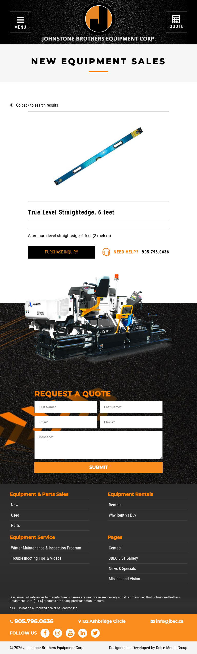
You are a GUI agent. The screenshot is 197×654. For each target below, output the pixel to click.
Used (15, 515)
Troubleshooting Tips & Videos (36, 558)
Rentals (115, 505)
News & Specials (122, 568)
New (14, 505)
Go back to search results (37, 105)
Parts (15, 525)
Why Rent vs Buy (122, 515)
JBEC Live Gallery (123, 558)
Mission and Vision (124, 578)
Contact (115, 548)
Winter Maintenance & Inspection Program (46, 548)
